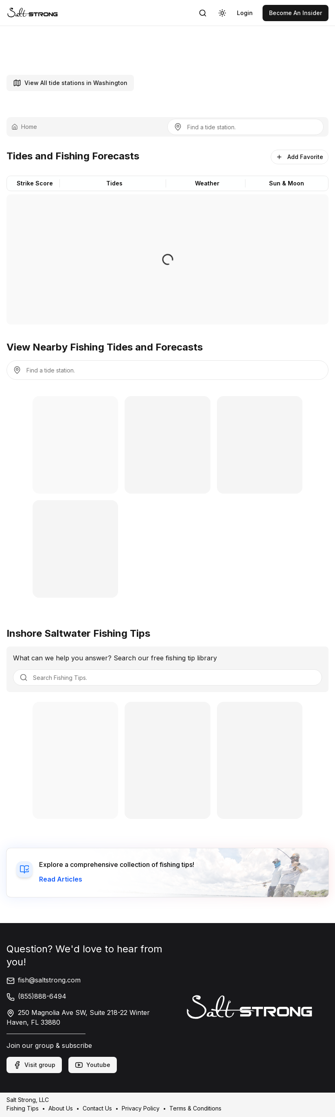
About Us (60, 1108)
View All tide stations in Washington (70, 83)
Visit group (34, 1065)
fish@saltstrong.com (44, 980)
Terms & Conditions (195, 1108)
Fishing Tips (23, 1108)
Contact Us (97, 1108)
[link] (33, 12)
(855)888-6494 (36, 996)
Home (24, 126)
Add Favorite (299, 156)
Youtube (92, 1065)
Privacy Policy (141, 1108)
